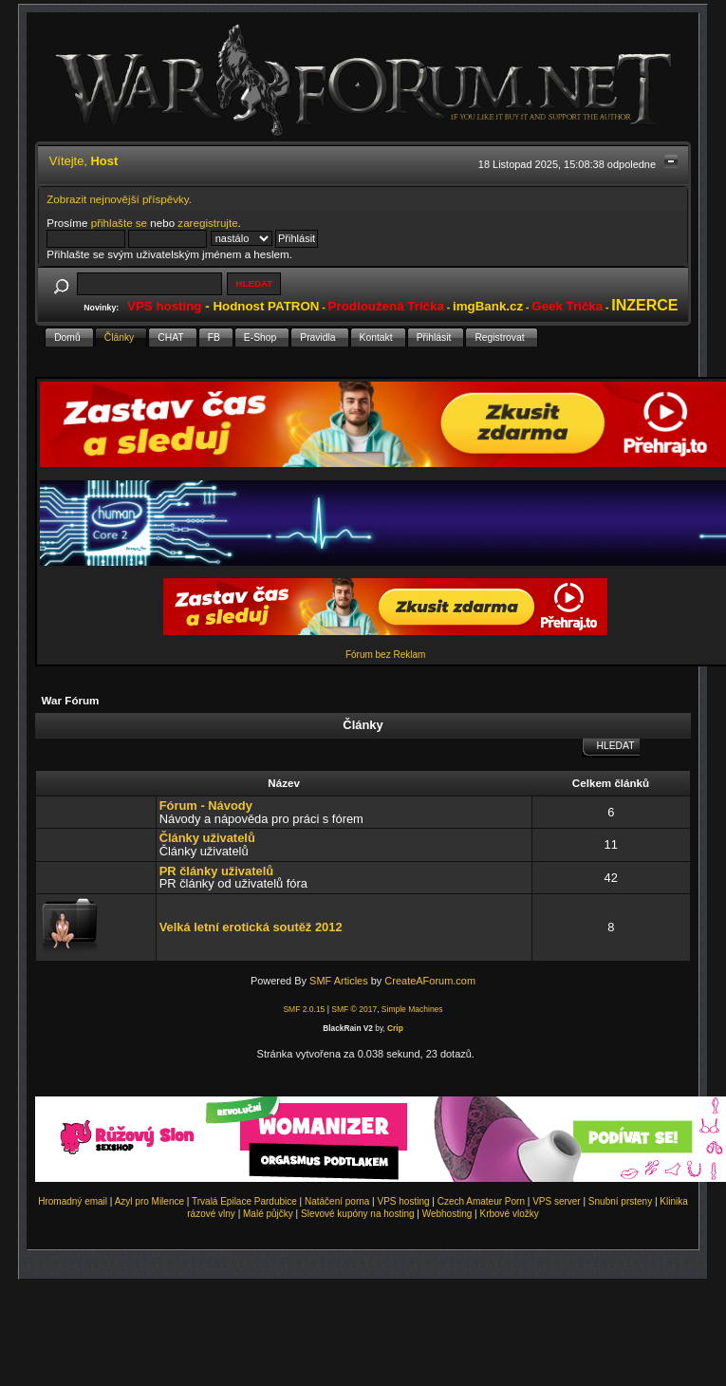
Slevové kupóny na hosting (358, 1213)
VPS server (556, 1201)
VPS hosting (404, 1201)
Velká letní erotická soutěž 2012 (251, 927)
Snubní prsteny (620, 1201)
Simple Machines (412, 1009)
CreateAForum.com (429, 980)
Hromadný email (72, 1201)
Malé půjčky (268, 1213)
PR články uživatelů (216, 871)
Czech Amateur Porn (481, 1201)
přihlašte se (119, 222)
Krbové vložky (508, 1213)
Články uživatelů (207, 838)
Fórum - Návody (205, 805)
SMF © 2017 (354, 1009)
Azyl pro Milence (149, 1201)
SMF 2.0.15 (304, 1009)
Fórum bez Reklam (385, 654)
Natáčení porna (337, 1201)
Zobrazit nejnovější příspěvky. (119, 199)
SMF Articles (338, 980)
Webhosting (447, 1213)
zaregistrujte (207, 222)
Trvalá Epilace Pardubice (244, 1201)
